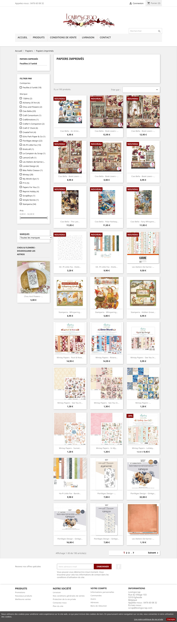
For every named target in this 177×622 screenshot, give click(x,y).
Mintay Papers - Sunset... (70, 448)
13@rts (27, 98)
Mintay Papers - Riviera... (107, 357)
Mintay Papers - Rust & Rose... (70, 357)
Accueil (22, 37)
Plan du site (58, 606)
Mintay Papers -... (143, 403)
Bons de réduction (99, 606)
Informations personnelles (102, 592)
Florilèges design (32, 140)
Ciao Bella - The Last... (70, 221)
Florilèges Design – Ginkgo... (143, 493)
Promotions (20, 592)
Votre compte (99, 588)
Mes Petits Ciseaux (33, 170)
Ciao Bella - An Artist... (70, 131)
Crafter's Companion (33, 123)
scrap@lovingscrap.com (140, 607)
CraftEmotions (31, 119)
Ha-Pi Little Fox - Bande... (70, 493)
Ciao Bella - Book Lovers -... (106, 131)
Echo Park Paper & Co (34, 136)
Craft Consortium (32, 115)
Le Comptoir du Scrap (34, 153)
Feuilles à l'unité (28, 63)
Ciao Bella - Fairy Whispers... (143, 221)
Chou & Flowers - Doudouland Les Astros (26, 251)
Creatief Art (29, 132)
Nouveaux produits (23, 596)
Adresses (95, 602)
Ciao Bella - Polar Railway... (106, 221)
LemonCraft (29, 157)
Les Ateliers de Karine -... (143, 267)
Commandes (96, 595)
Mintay (28, 174)
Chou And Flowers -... (33, 296)
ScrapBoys (29, 195)
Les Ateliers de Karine (34, 161)
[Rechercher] (145, 31)
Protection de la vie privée (64, 599)
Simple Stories (31, 200)
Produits (39, 37)
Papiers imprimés (29, 59)
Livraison (88, 37)
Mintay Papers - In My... (106, 448)
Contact (105, 37)
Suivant (153, 553)
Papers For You (31, 187)
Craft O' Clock (30, 128)
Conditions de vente (63, 37)
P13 (26, 183)
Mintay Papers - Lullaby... (143, 448)
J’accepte (171, 619)
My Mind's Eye (31, 178)
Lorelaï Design (31, 166)
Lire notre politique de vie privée (148, 619)
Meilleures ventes (23, 599)
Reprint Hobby (31, 191)
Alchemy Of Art (31, 102)
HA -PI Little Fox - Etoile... (70, 267)
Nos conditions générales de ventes (69, 596)
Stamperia (29, 204)
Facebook (118, 566)
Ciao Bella (29, 111)
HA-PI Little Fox (32, 145)
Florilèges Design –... (106, 493)
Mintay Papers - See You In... (143, 357)
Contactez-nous (60, 602)
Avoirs (93, 599)
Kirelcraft (28, 149)
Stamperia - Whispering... (70, 312)
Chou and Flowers (32, 107)
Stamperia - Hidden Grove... (143, 312)
